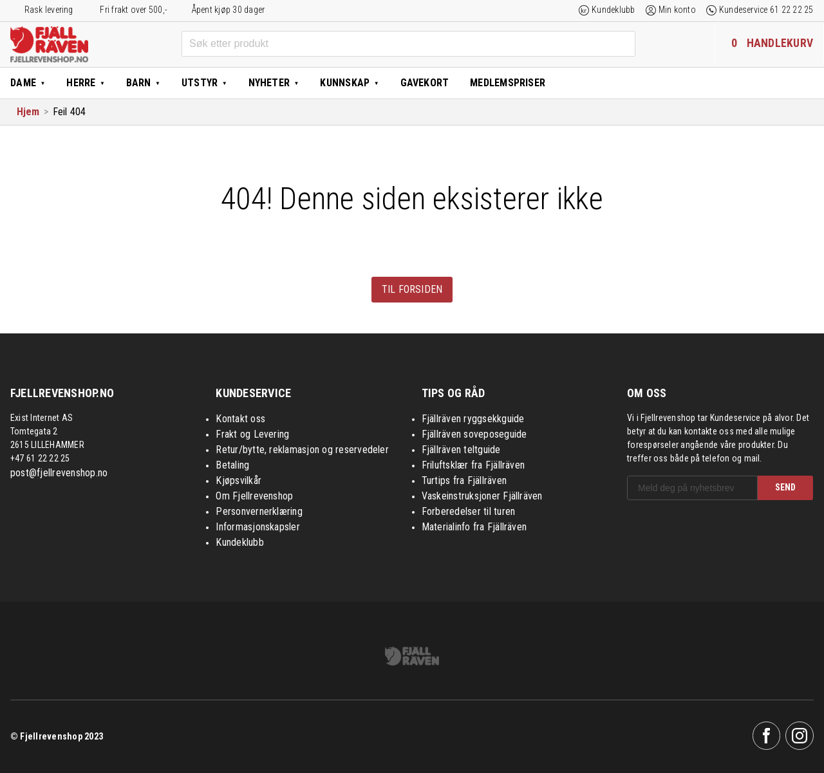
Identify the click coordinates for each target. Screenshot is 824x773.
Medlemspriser (507, 83)
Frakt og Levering (252, 434)
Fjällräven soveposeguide (474, 434)
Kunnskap (345, 83)
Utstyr (200, 83)
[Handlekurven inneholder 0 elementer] (769, 44)
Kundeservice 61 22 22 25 (766, 10)
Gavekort (424, 83)
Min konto (677, 10)
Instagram (799, 736)
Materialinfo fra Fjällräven (474, 527)
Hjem (28, 112)
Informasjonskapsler (258, 527)
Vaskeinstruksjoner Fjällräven (482, 496)
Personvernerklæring (259, 511)
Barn (138, 83)
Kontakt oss (240, 419)
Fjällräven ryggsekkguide (473, 419)
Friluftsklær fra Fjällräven (473, 465)
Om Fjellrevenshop (254, 496)
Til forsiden (412, 289)
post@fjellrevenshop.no (59, 473)
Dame (23, 83)
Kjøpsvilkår (238, 480)
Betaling (232, 465)
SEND (785, 487)
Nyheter (269, 83)
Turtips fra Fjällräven (464, 480)
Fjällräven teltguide (461, 449)
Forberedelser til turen (469, 511)
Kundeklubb (613, 10)
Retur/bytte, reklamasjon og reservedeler (302, 449)
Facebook (767, 736)
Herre (80, 83)
